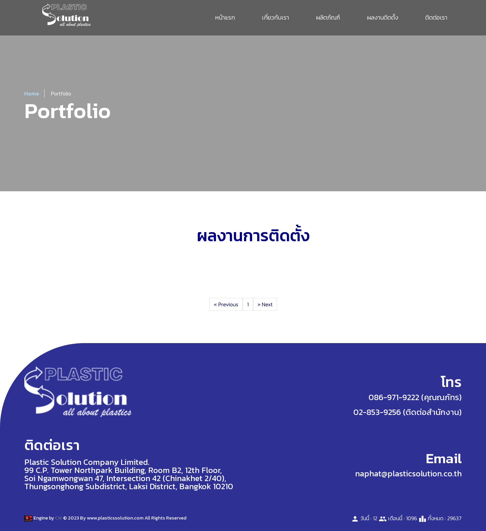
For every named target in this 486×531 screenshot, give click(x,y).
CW (58, 518)
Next (265, 304)
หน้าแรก (225, 17)
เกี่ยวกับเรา (275, 17)
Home (31, 93)
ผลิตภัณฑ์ (328, 17)
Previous (226, 304)
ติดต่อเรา (436, 17)
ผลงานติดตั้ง (382, 17)
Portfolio (61, 93)
